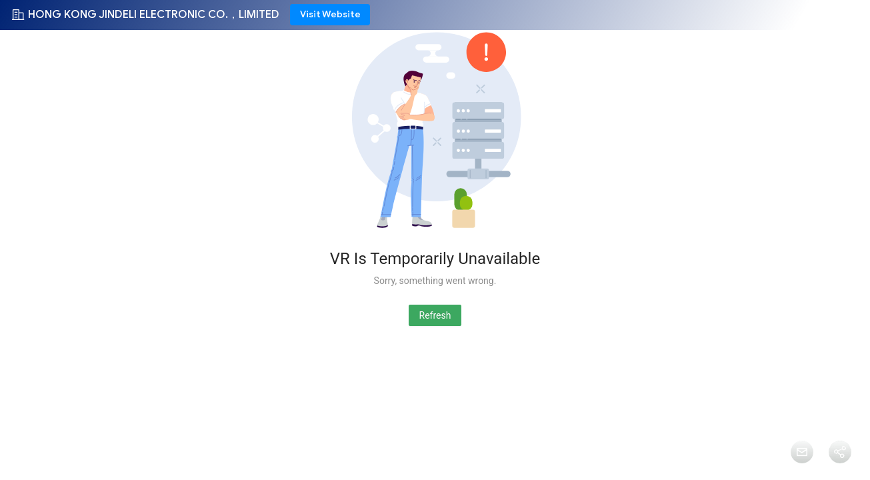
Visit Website (330, 14)
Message (801, 470)
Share (839, 470)
